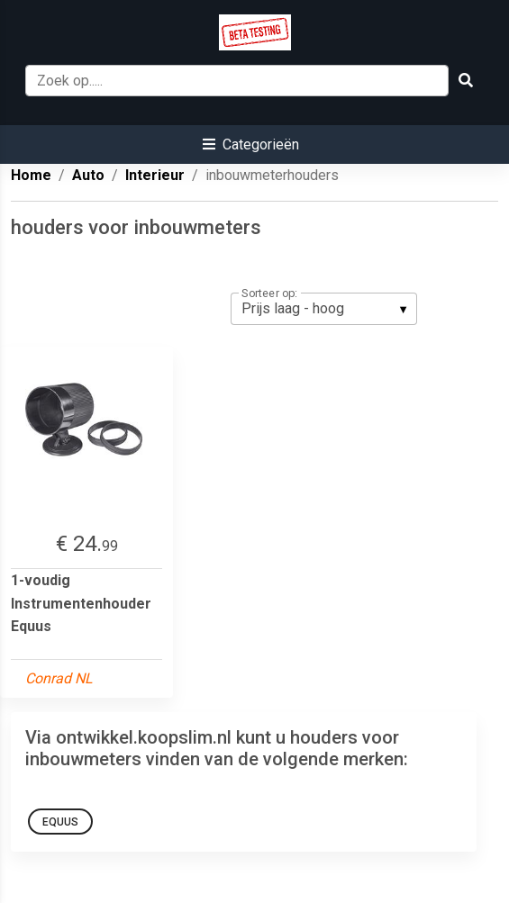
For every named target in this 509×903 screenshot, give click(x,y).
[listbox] (324, 309)
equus (60, 822)
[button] (251, 144)
